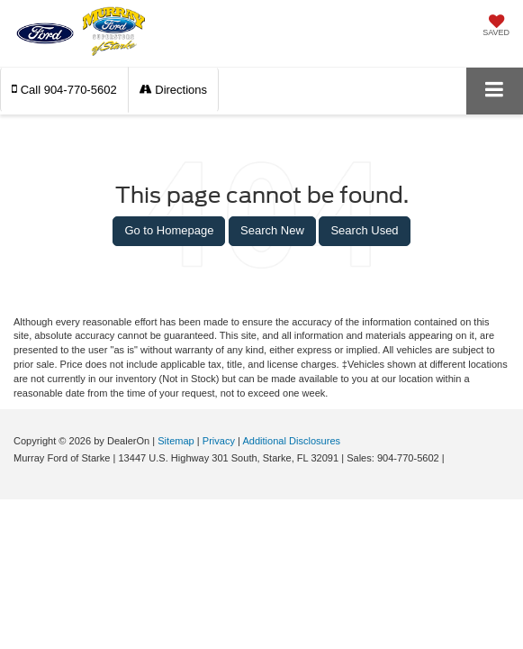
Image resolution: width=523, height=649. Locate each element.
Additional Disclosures (291, 440)
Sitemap (176, 440)
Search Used (364, 230)
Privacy (219, 440)
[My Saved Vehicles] (495, 27)
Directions (173, 89)
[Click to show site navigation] (494, 91)
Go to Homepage (168, 230)
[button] (64, 90)
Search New (272, 230)
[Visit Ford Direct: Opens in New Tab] (452, 457)
